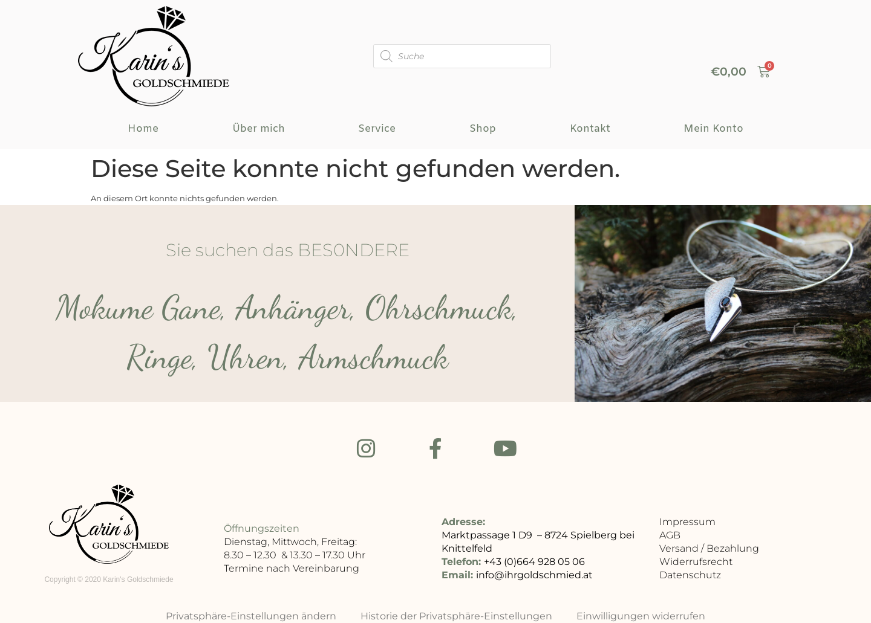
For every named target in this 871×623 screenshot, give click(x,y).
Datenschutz (690, 577)
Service (377, 129)
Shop (482, 129)
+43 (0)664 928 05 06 (534, 563)
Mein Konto (713, 129)
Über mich (258, 129)
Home (143, 129)
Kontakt (590, 129)
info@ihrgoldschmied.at (534, 577)
